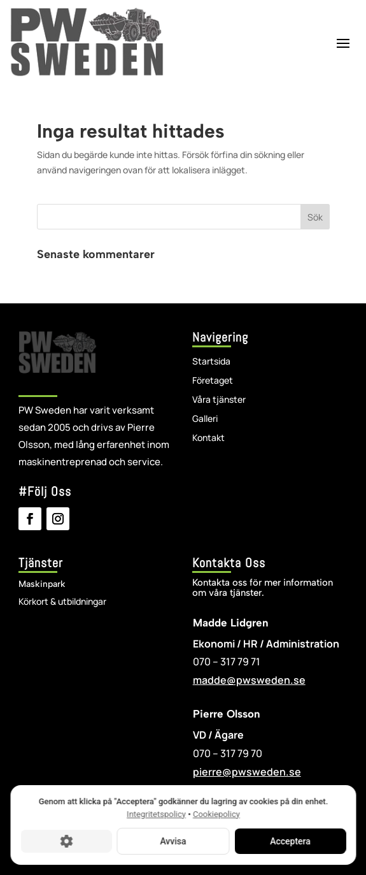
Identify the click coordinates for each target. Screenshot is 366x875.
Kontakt (208, 438)
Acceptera (290, 841)
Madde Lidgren (231, 622)
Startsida (211, 362)
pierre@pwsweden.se (247, 772)
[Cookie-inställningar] (65, 841)
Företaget (212, 381)
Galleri (205, 419)
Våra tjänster (219, 400)
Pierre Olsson (226, 713)
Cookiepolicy (215, 814)
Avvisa (173, 841)
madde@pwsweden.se (249, 680)
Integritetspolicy (156, 814)
